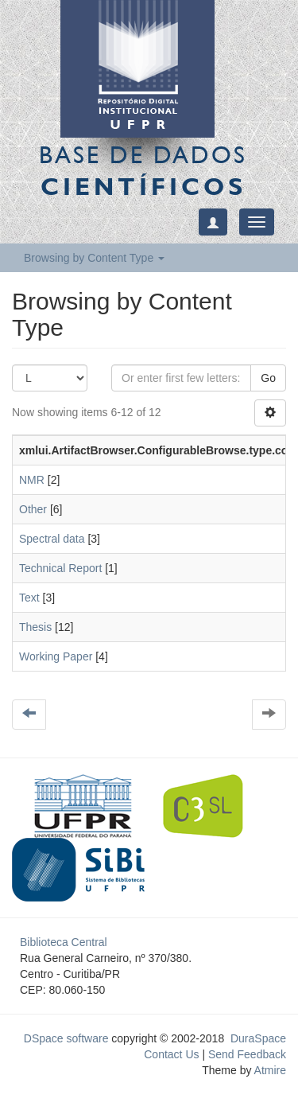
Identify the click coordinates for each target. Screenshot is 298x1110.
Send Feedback (247, 1054)
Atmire (268, 1070)
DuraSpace (258, 1038)
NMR (32, 479)
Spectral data (52, 538)
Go (268, 378)
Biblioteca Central (63, 942)
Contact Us (171, 1054)
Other (33, 509)
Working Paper (55, 656)
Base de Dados (143, 170)
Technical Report (60, 568)
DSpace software (66, 1038)
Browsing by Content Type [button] (94, 257)
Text (29, 597)
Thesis (35, 627)
